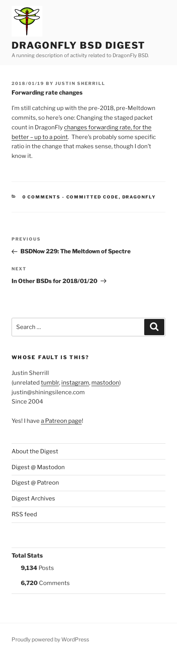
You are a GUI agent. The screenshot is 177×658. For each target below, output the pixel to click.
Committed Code (92, 197)
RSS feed (24, 514)
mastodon (105, 382)
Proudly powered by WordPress (50, 639)
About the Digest (35, 451)
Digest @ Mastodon (38, 467)
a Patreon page (61, 420)
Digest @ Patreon (35, 482)
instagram (75, 382)
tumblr (50, 382)
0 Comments (41, 197)
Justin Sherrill (80, 83)
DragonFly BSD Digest (78, 45)
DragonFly (139, 197)
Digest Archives (33, 498)
